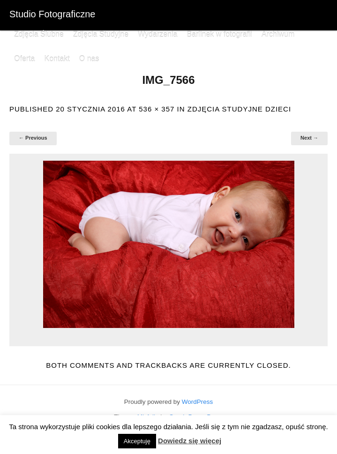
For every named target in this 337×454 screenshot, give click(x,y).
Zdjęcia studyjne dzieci (239, 109)
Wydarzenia (157, 34)
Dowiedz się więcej (189, 441)
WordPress (197, 401)
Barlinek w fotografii (219, 34)
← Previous (33, 138)
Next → (309, 138)
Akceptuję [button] (137, 441)
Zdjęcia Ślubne (39, 34)
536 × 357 (156, 109)
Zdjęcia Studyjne (100, 34)
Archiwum (278, 34)
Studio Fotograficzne (52, 14)
